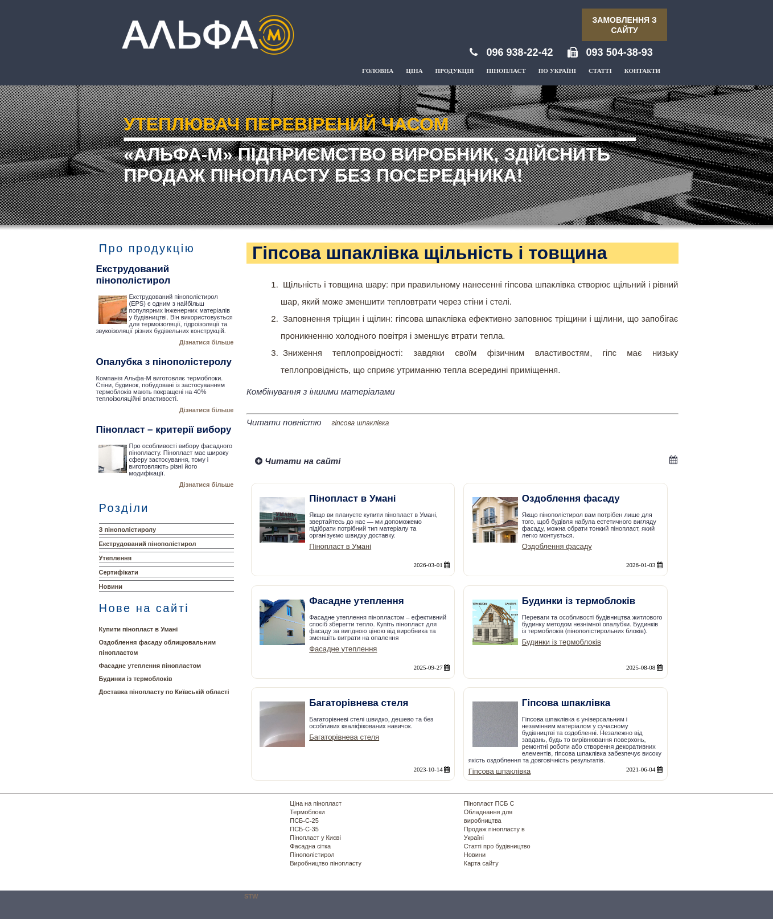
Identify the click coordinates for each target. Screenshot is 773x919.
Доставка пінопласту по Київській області (164, 691)
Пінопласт (505, 70)
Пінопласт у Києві (315, 837)
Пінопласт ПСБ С (489, 803)
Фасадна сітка (310, 846)
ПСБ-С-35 (304, 829)
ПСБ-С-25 (304, 820)
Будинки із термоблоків (135, 678)
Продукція (454, 70)
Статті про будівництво (497, 846)
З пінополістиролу (128, 529)
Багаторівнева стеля (344, 737)
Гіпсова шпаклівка (499, 771)
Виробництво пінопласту (325, 863)
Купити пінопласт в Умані (138, 629)
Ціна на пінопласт (316, 803)
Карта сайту (481, 863)
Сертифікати (118, 572)
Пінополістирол (312, 854)
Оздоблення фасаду (557, 546)
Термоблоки (307, 812)
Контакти (642, 70)
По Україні (557, 70)
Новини (111, 586)
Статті (600, 70)
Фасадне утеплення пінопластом (150, 665)
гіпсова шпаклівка (360, 423)
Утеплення (115, 558)
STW (251, 896)
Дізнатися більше (206, 342)
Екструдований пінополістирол (147, 543)
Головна (377, 70)
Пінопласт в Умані (340, 546)
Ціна (414, 70)
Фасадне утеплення (343, 649)
